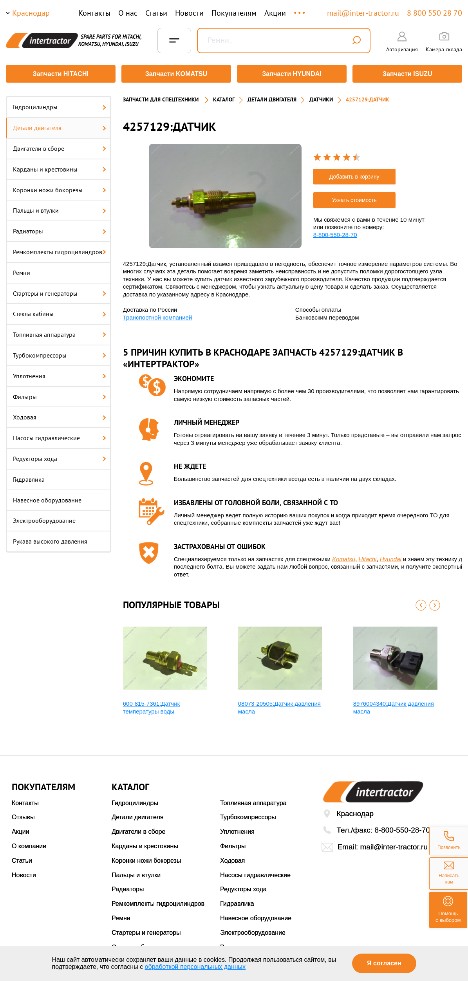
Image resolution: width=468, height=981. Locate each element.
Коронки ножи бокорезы (59, 188)
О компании (29, 844)
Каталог (224, 97)
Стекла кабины (59, 312)
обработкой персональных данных (195, 966)
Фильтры (59, 395)
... (300, 9)
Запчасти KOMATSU (176, 74)
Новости (189, 13)
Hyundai (390, 557)
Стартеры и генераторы (59, 291)
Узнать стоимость (354, 198)
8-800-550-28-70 (335, 232)
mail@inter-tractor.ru (363, 13)
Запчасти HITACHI (60, 74)
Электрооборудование (44, 519)
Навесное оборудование (47, 498)
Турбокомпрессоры (59, 354)
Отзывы (23, 815)
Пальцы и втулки (59, 209)
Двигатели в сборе (59, 147)
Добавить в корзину (354, 175)
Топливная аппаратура (59, 333)
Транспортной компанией (157, 315)
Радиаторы (59, 229)
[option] (225, 194)
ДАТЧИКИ (321, 97)
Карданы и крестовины (59, 167)
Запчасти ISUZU (408, 74)
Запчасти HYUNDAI (292, 74)
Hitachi (368, 557)
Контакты (94, 13)
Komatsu (343, 557)
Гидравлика (29, 477)
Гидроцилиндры (59, 105)
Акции (275, 13)
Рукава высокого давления (50, 540)
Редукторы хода (59, 457)
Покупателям (234, 13)
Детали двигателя (59, 126)
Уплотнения (59, 374)
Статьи (156, 13)
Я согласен (384, 963)
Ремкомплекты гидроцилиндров (59, 250)
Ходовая (59, 415)
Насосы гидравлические (59, 436)
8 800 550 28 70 (434, 13)
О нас (127, 13)
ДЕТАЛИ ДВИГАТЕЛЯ (272, 97)
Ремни (21, 271)
